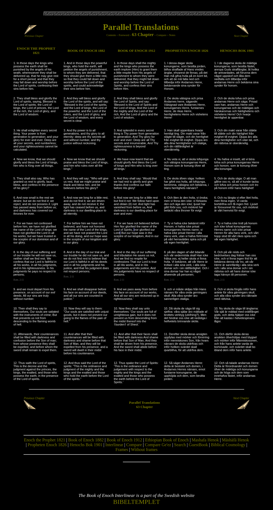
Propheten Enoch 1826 (47, 444)
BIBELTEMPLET (136, 501)
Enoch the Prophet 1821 (44, 440)
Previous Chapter (34, 34)
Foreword (124, 35)
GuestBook (198, 444)
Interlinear (114, 444)
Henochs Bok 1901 (86, 444)
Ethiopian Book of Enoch (167, 440)
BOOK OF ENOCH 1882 (86, 51)
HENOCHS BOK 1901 (237, 51)
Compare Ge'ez (158, 444)
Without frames (144, 449)
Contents (111, 35)
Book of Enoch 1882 (86, 440)
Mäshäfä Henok (235, 440)
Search (180, 444)
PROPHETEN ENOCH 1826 (186, 51)
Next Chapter (241, 34)
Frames (121, 449)
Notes (172, 35)
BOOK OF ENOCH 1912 (136, 51)
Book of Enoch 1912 (124, 440)
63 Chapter (143, 34)
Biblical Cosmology (228, 444)
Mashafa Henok (205, 440)
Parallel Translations (141, 27)
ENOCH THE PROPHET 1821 (36, 50)
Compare (161, 35)
